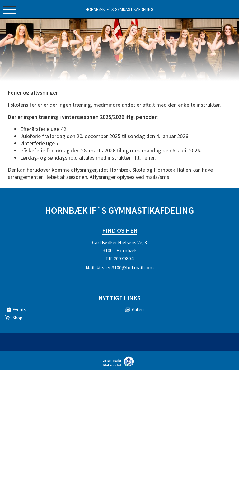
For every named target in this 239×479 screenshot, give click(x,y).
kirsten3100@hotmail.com (125, 267)
